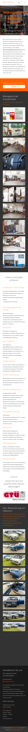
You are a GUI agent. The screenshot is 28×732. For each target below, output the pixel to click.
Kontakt (14, 87)
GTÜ (20, 417)
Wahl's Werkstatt (15, 727)
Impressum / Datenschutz (17, 729)
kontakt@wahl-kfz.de (9, 681)
